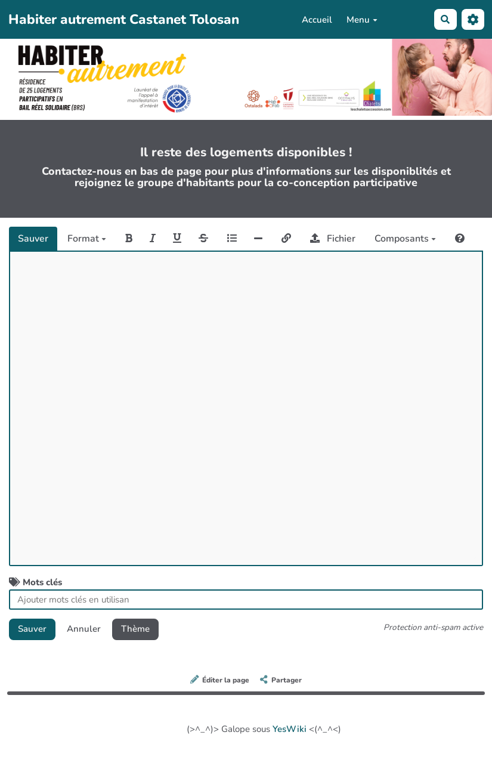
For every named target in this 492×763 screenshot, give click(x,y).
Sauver (33, 238)
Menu (361, 20)
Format (86, 238)
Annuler (84, 629)
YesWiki (290, 729)
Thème (135, 629)
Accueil (317, 20)
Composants (405, 238)
